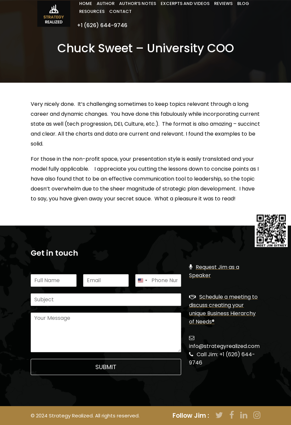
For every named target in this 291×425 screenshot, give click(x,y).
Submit (105, 367)
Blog (243, 3)
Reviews (223, 3)
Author (105, 3)
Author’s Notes (137, 3)
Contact (120, 11)
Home (85, 3)
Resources (92, 11)
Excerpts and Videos (185, 3)
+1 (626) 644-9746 (102, 25)
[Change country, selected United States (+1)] (142, 280)
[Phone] (158, 280)
